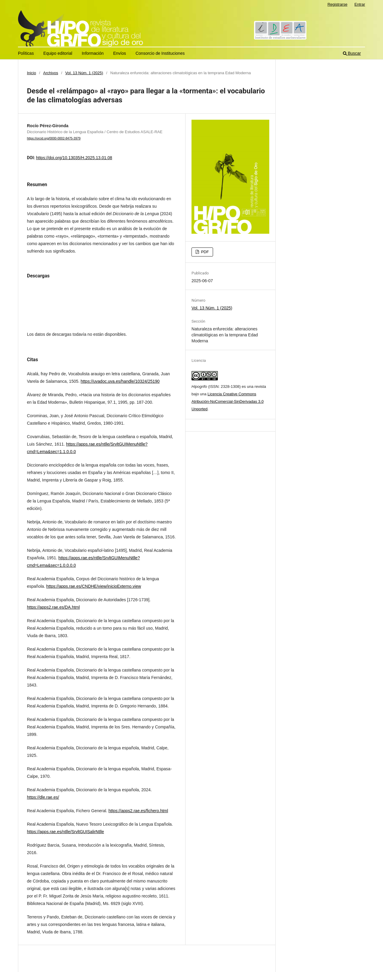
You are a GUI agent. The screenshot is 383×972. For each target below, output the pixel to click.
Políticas (26, 53)
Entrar (360, 4)
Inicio (31, 73)
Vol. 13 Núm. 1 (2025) (84, 73)
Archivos (50, 73)
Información (93, 53)
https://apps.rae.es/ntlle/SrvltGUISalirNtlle (65, 831)
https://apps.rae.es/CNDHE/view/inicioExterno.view (93, 586)
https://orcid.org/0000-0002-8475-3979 (53, 138)
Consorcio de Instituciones (160, 53)
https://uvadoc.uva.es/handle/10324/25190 (120, 381)
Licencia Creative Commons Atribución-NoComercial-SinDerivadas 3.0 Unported (228, 401)
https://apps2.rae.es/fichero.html (138, 810)
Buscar (352, 53)
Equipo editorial (57, 53)
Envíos (119, 53)
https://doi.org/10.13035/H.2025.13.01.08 (74, 157)
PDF (204, 252)
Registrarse (337, 4)
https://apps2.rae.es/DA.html (53, 607)
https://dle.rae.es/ (43, 797)
